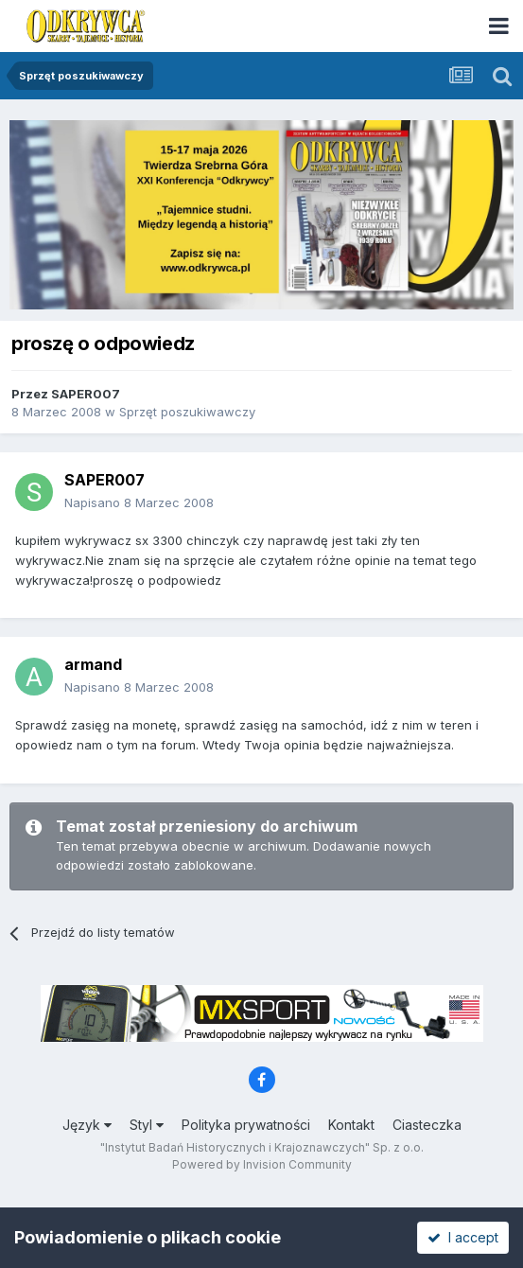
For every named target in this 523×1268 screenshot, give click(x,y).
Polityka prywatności (246, 1125)
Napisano (139, 502)
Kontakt (351, 1125)
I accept (462, 1237)
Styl (147, 1125)
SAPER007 (85, 393)
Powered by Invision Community (262, 1164)
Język (87, 1125)
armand (93, 664)
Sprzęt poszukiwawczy (187, 411)
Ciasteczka (427, 1125)
